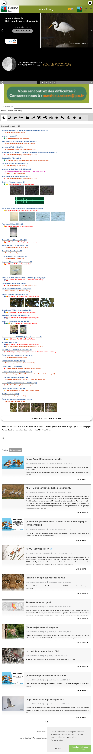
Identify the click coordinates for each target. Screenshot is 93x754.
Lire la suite (82, 479)
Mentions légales (41, 731)
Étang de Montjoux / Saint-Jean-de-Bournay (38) (17, 355)
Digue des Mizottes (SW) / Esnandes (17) (15, 163)
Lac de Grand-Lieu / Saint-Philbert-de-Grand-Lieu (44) (19, 383)
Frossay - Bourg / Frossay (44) (12, 366)
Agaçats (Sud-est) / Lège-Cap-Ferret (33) (15, 294)
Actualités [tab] (5, 450)
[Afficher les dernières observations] (11, 111)
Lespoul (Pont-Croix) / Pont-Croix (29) (14, 256)
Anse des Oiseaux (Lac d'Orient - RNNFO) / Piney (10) (19, 141)
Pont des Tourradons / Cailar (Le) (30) (14, 283)
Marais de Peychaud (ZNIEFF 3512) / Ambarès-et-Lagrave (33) (22, 337)
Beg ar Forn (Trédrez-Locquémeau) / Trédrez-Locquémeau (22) (22, 208)
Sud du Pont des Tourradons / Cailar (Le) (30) (16, 289)
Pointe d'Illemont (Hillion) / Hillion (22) (14, 240)
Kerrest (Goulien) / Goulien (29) (12, 251)
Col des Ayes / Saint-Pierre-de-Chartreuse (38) (17, 350)
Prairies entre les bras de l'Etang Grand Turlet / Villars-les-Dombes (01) (25, 130)
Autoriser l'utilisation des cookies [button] (80, 748)
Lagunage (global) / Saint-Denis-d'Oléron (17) (16, 169)
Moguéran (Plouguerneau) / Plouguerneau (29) (17, 262)
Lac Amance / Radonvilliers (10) (12, 147)
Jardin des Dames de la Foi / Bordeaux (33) (16, 315)
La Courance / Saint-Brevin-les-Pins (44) (15, 377)
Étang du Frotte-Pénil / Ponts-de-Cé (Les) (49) (17, 399)
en (72, 9)
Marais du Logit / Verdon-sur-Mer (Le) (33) (15, 321)
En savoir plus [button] (57, 740)
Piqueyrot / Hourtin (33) (9, 342)
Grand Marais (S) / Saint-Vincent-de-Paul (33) (16, 310)
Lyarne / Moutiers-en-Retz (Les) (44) (13, 388)
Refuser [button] (58, 748)
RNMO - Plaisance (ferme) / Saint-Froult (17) (16, 176)
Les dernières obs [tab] (7, 107)
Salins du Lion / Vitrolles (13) (11, 158)
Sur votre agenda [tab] (15, 450)
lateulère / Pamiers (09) (9, 136)
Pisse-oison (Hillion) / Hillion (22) (12, 224)
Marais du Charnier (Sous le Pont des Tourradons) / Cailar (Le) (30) (23, 278)
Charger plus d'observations (46, 418)
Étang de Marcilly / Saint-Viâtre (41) (13, 361)
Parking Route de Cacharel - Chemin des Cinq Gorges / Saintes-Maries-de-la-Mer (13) (29, 152)
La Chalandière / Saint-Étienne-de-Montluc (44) (17, 372)
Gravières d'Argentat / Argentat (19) (13, 182)
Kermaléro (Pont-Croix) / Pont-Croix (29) (15, 245)
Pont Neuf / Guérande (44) (10, 394)
